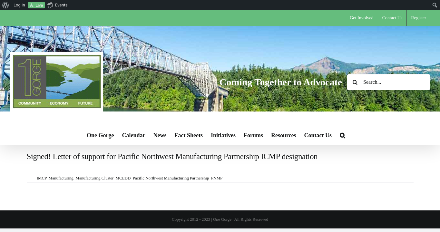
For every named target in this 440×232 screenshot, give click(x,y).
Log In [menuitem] (19, 5)
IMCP (41, 178)
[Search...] (388, 82)
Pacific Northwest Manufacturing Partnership (171, 178)
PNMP (216, 178)
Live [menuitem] (39, 5)
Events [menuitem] (57, 5)
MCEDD (123, 178)
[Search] (355, 82)
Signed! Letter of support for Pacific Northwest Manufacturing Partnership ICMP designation (172, 156)
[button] (376, 135)
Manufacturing (61, 178)
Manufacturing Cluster (94, 178)
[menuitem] (5, 5)
